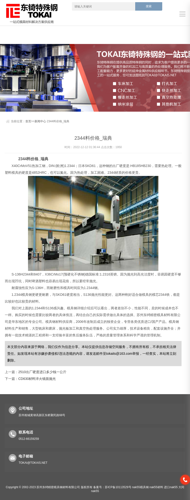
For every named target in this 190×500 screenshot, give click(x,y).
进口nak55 (171, 487)
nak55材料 (156, 487)
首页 (28, 121)
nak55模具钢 (140, 487)
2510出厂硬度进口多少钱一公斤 (42, 372)
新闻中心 (40, 121)
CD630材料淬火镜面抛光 (37, 379)
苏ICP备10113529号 (118, 487)
